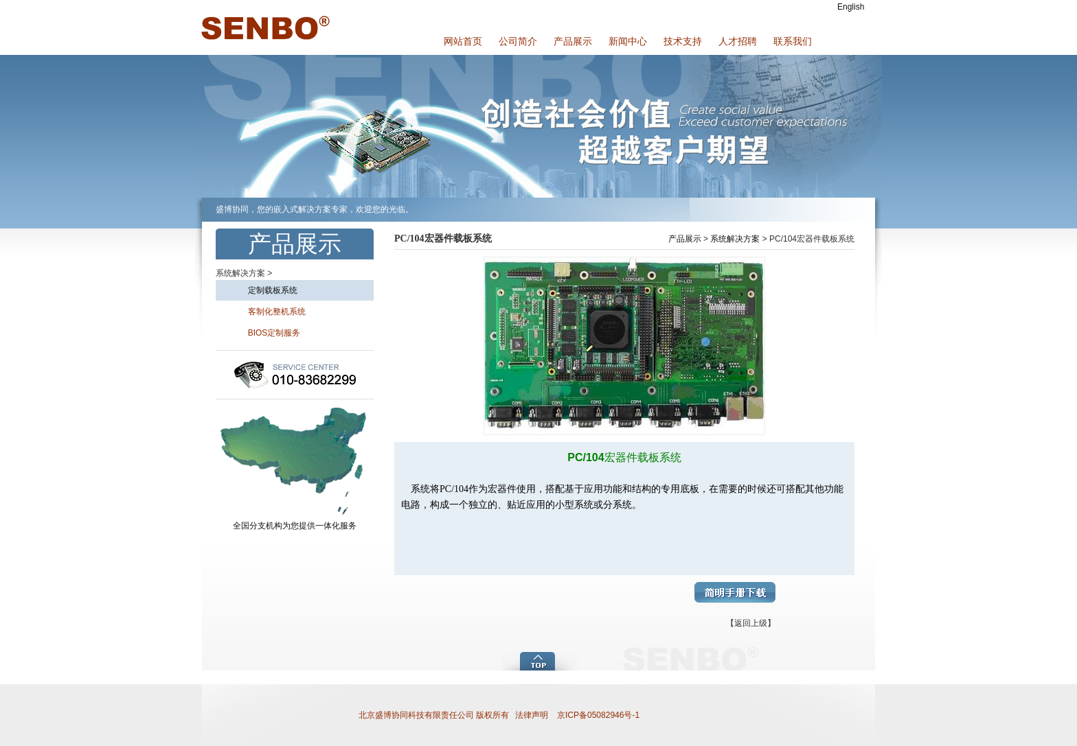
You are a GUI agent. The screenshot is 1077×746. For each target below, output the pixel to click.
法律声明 (531, 715)
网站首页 (463, 41)
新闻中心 (628, 41)
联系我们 (792, 41)
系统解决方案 (735, 239)
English (850, 7)
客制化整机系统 (264, 311)
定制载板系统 (260, 290)
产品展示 (573, 41)
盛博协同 (263, 27)
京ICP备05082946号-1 (597, 715)
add (540, 660)
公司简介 (518, 41)
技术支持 (683, 41)
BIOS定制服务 (261, 333)
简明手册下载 (734, 592)
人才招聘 (737, 41)
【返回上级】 (750, 623)
